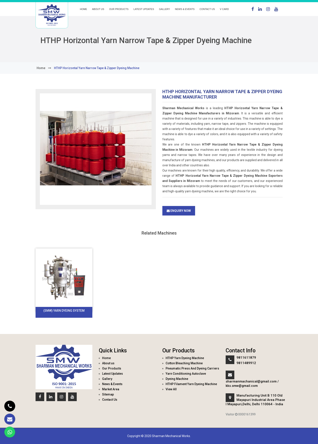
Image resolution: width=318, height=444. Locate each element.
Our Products (119, 9)
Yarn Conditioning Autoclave (186, 373)
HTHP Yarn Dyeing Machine (185, 358)
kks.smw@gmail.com (242, 386)
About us (98, 9)
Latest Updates (144, 9)
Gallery (164, 9)
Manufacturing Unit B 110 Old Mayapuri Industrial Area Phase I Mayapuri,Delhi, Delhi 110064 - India (255, 400)
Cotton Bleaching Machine (184, 363)
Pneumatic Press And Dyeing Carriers (192, 368)
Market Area (110, 389)
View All (171, 389)
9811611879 (246, 358)
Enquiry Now (179, 210)
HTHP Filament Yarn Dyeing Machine (191, 384)
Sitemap (108, 394)
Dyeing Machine (177, 379)
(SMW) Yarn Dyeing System (64, 310)
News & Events (184, 9)
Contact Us (207, 9)
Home (83, 9)
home (41, 68)
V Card (224, 9)
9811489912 (246, 363)
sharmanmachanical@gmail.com (251, 381)
